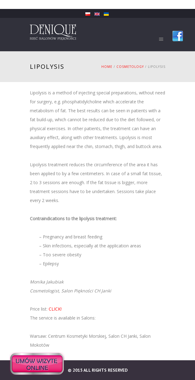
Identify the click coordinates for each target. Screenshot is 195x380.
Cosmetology (130, 66)
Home (106, 66)
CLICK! (55, 309)
